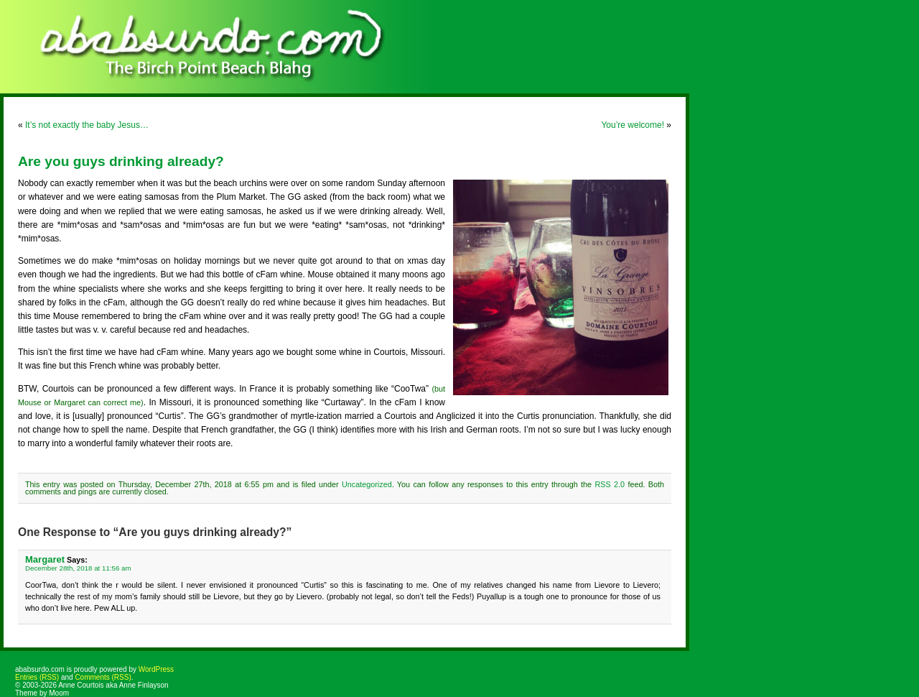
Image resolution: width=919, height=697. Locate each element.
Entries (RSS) (37, 677)
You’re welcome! (632, 125)
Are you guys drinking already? (121, 161)
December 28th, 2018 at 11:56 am (78, 568)
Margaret (45, 559)
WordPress (156, 669)
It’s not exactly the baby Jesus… (87, 125)
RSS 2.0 (609, 484)
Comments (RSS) (103, 677)
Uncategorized (367, 484)
